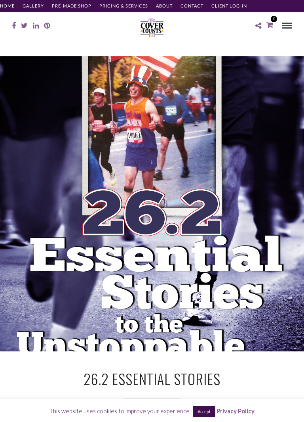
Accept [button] (204, 411)
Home (7, 5)
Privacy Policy (236, 410)
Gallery (33, 5)
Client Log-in (229, 5)
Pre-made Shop (71, 5)
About (164, 5)
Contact (191, 5)
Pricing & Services (123, 5)
